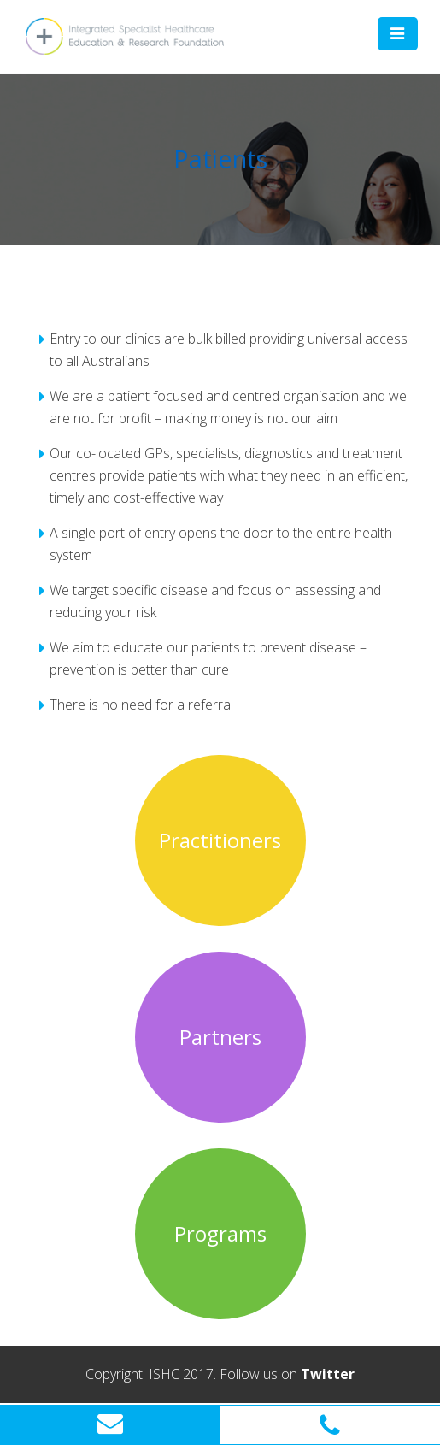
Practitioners (220, 840)
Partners (220, 1037)
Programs (220, 1234)
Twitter (328, 1374)
